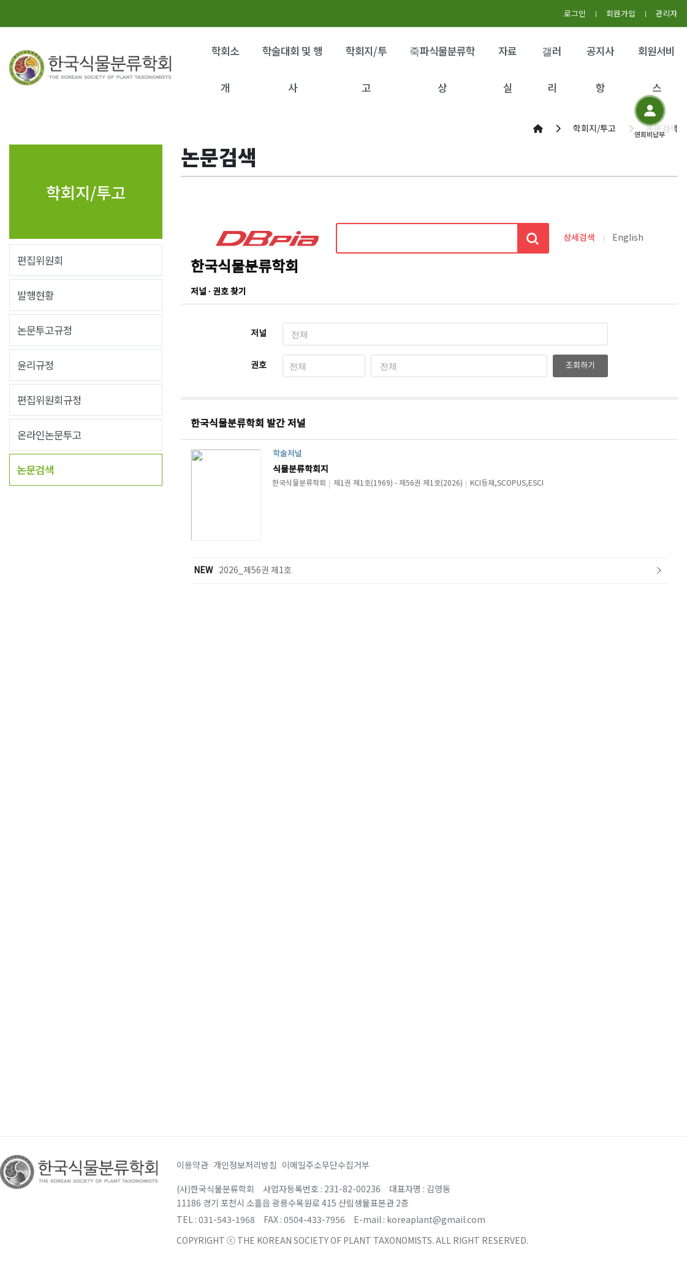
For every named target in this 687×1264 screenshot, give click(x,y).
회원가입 (621, 13)
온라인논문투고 (49, 435)
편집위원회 (40, 260)
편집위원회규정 (49, 400)
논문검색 (35, 470)
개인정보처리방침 (245, 1165)
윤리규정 (35, 365)
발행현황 (35, 295)
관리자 (667, 13)
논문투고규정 (44, 330)
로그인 (575, 13)
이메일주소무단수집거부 (326, 1165)
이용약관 (192, 1165)
